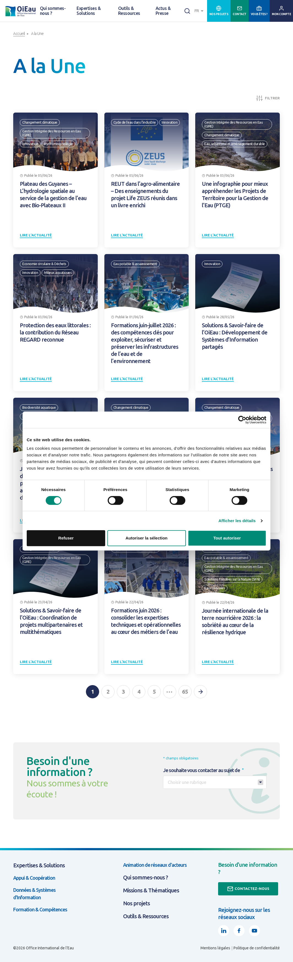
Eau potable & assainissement (135, 264)
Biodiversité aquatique (39, 407)
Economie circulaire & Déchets (44, 264)
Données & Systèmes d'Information (34, 893)
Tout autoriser (227, 538)
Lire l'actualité (36, 235)
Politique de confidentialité (257, 948)
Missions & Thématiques (151, 890)
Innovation (30, 144)
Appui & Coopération (34, 878)
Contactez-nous (248, 888)
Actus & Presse (163, 11)
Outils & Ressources (129, 11)
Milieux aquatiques (58, 272)
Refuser (66, 538)
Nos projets (136, 903)
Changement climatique (39, 122)
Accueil (19, 33)
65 (185, 691)
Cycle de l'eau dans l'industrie (134, 122)
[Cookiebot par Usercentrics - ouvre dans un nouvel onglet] (242, 420)
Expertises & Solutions (89, 11)
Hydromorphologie (58, 144)
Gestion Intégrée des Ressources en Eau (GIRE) (51, 133)
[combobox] (199, 11)
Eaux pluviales (214, 588)
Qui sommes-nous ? (53, 11)
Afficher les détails (237, 520)
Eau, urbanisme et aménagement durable (234, 144)
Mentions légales (215, 948)
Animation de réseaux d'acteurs (155, 865)
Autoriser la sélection (147, 538)
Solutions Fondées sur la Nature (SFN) (232, 579)
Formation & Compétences (40, 909)
